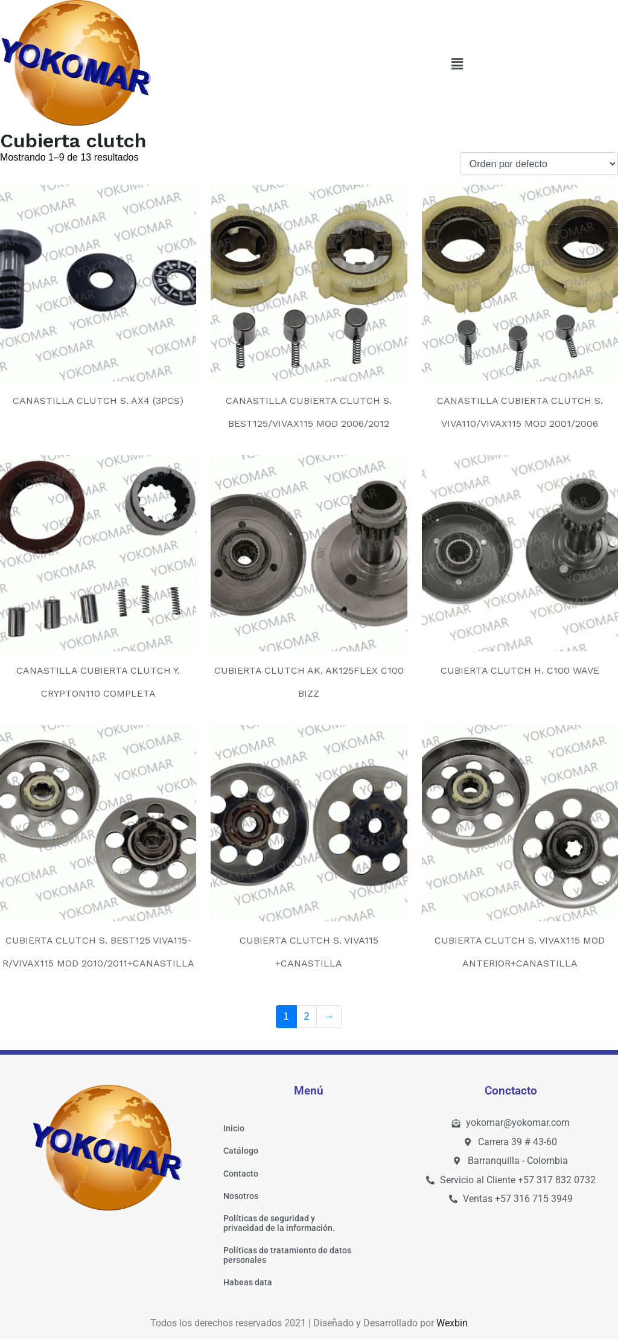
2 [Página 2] (307, 1016)
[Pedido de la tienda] (539, 164)
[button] (457, 64)
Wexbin (452, 1323)
